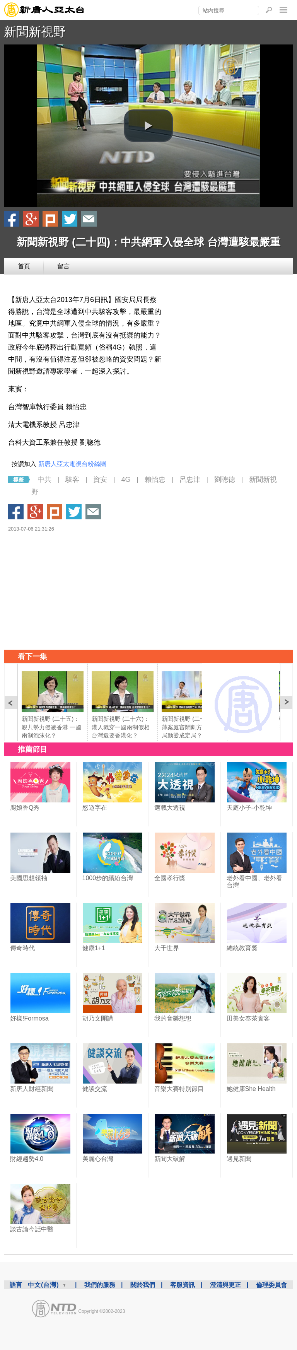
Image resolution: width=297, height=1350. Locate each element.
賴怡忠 (155, 479)
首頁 (24, 266)
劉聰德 (224, 479)
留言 (63, 266)
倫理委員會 (271, 1285)
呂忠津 (189, 479)
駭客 (72, 479)
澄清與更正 (225, 1285)
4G (125, 479)
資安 (100, 479)
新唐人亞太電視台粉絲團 (72, 464)
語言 (16, 1285)
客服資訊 (182, 1285)
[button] (148, 125)
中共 (44, 479)
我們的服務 (99, 1285)
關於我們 (142, 1285)
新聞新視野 (35, 32)
